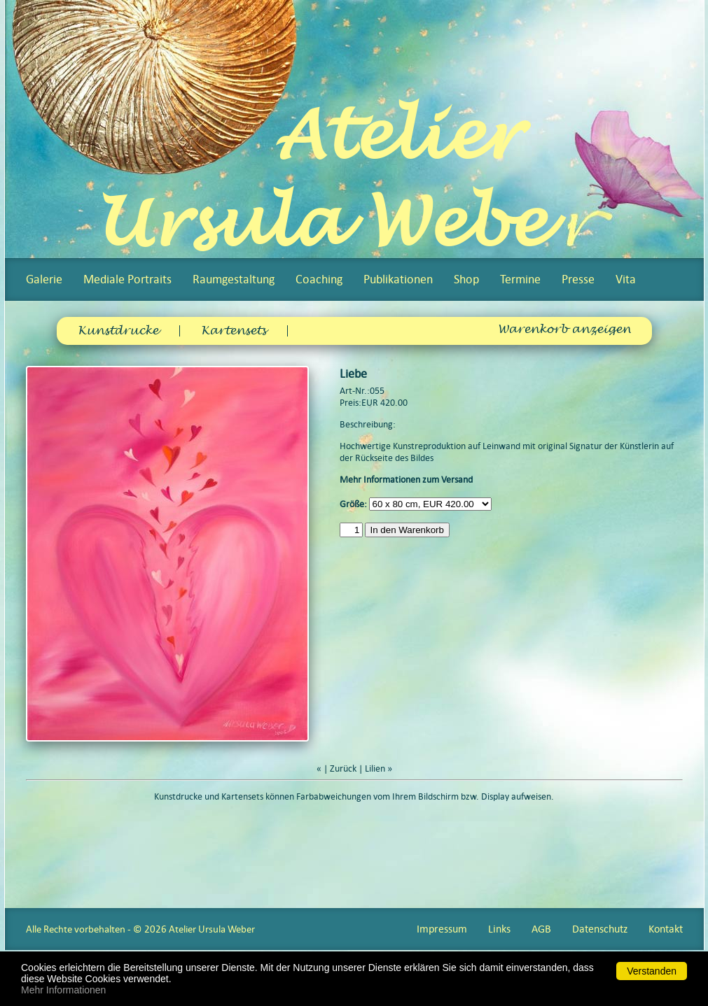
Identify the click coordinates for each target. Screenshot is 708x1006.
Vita (626, 279)
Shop (466, 279)
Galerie (44, 279)
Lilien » (378, 768)
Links (499, 928)
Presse (578, 279)
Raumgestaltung (234, 279)
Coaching (319, 279)
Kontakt (665, 928)
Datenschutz (599, 928)
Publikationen (398, 279)
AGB (541, 928)
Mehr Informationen (63, 990)
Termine (520, 279)
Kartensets (233, 330)
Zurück (343, 768)
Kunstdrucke (118, 330)
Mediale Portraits (127, 279)
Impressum (442, 928)
